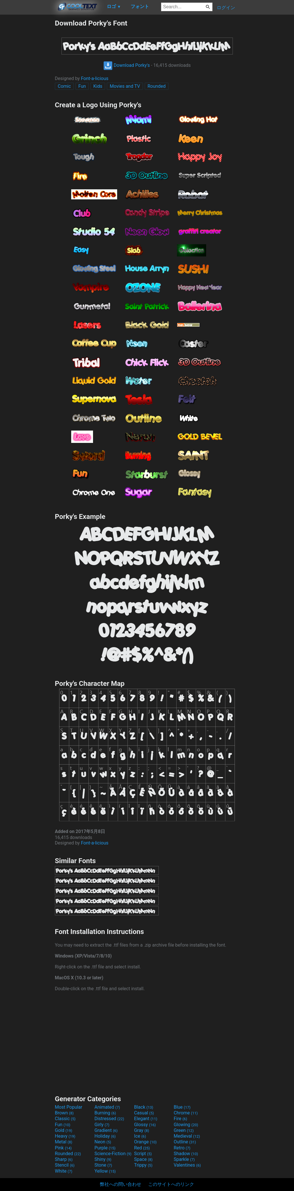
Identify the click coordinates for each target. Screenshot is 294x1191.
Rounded (157, 86)
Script (143, 1153)
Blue (182, 1107)
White (63, 1171)
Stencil (64, 1165)
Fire (180, 1118)
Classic (65, 1118)
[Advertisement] (27, 105)
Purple (104, 1148)
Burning (105, 1113)
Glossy (145, 1124)
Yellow (105, 1171)
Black (143, 1107)
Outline (185, 1142)
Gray (141, 1130)
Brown (64, 1113)
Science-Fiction (112, 1153)
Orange (145, 1142)
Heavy (65, 1136)
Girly (101, 1124)
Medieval (187, 1136)
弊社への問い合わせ (120, 1184)
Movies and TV (125, 86)
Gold (63, 1130)
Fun (82, 86)
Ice (140, 1136)
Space (143, 1159)
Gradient (105, 1130)
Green (184, 1130)
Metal (63, 1142)
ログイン (226, 7)
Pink (63, 1148)
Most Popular (68, 1107)
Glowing (186, 1124)
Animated (107, 1107)
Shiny (102, 1159)
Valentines (187, 1165)
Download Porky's (126, 65)
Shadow (186, 1153)
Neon (102, 1142)
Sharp (64, 1159)
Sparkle (184, 1159)
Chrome (186, 1113)
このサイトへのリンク (171, 1184)
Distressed (109, 1118)
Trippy (143, 1165)
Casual (144, 1113)
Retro (182, 1148)
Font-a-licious (95, 78)
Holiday (105, 1136)
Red (142, 1148)
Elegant (145, 1118)
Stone (103, 1165)
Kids (97, 86)
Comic (64, 86)
